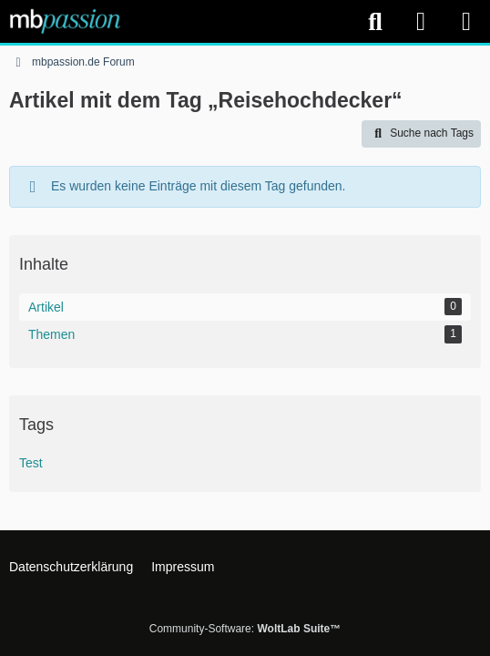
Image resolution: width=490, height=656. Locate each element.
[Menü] (466, 22)
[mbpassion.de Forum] (65, 21)
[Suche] (375, 22)
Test (31, 463)
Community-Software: (245, 628)
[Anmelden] (421, 21)
